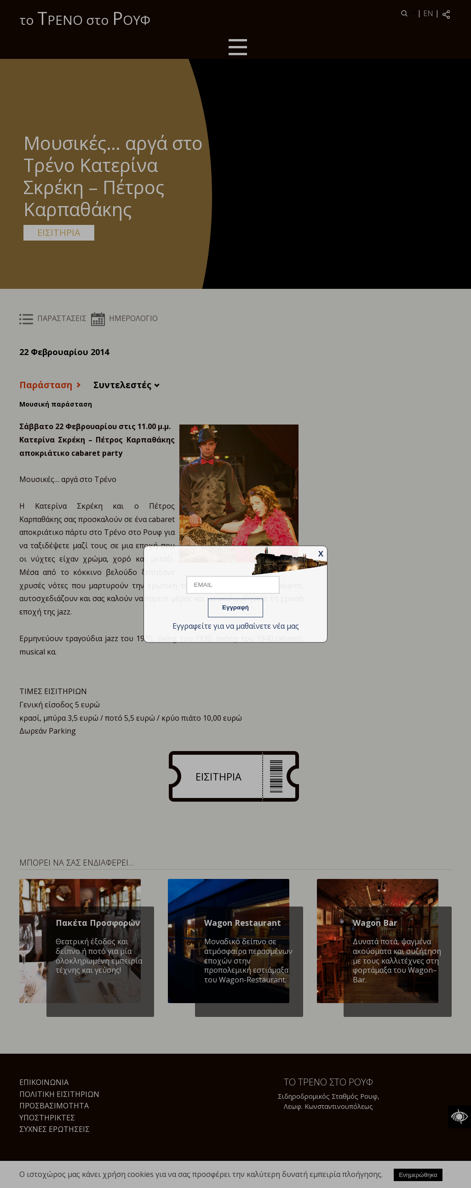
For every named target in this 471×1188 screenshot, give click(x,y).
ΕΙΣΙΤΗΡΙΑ (58, 232)
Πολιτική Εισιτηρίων (59, 1094)
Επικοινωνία (44, 1082)
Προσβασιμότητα (54, 1106)
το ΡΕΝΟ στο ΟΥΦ (84, 18)
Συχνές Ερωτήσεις (54, 1129)
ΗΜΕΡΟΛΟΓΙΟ (124, 318)
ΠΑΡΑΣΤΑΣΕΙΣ (52, 318)
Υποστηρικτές (47, 1118)
